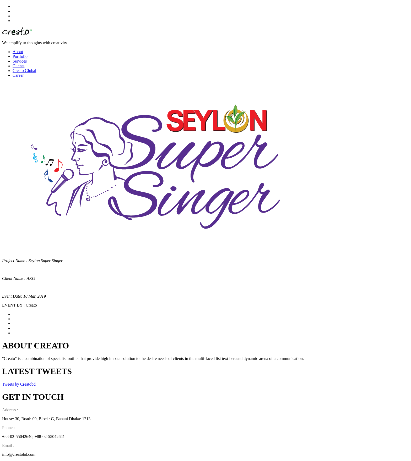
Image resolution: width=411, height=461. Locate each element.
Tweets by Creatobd (19, 384)
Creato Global (24, 70)
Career (18, 75)
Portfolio (20, 56)
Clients (18, 66)
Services (20, 61)
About (18, 51)
